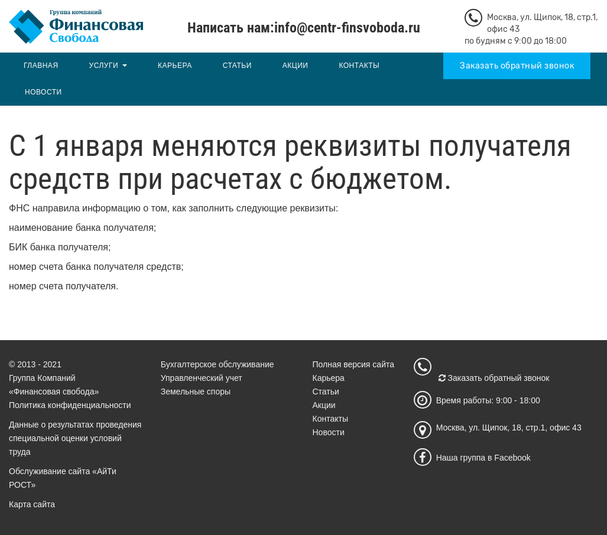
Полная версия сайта (354, 364)
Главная (41, 65)
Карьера (175, 65)
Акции (296, 65)
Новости (43, 92)
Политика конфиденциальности (70, 405)
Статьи (237, 65)
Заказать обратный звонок (517, 66)
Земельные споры (196, 391)
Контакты (359, 65)
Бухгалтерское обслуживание (217, 364)
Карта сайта (32, 504)
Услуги (104, 65)
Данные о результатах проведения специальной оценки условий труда (75, 438)
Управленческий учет (201, 378)
